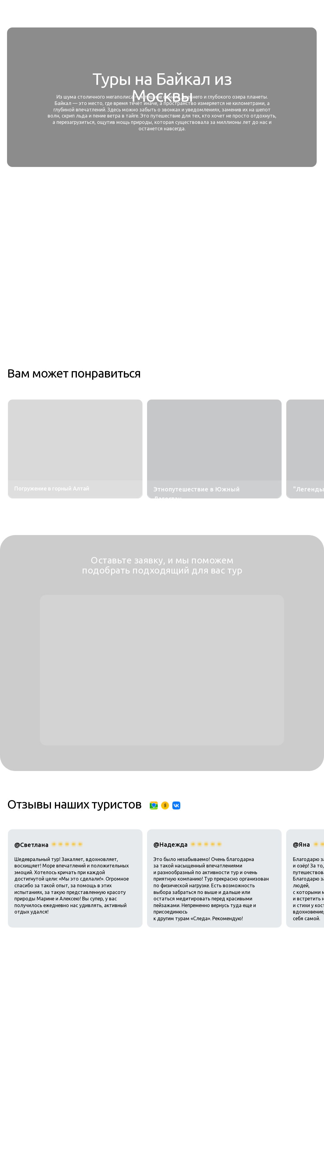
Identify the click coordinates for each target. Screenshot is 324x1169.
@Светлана (31, 844)
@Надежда (170, 844)
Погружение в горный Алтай (51, 488)
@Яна (301, 844)
